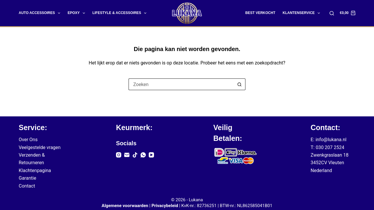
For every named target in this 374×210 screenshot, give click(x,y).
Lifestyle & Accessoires (120, 13)
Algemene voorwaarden (125, 205)
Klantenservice (302, 13)
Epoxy (77, 13)
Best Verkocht (260, 13)
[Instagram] (118, 155)
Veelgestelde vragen (39, 147)
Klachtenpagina (35, 170)
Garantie (27, 178)
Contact (27, 186)
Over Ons (28, 139)
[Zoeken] (332, 13)
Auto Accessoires (41, 13)
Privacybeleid (164, 205)
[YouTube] (151, 155)
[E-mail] (126, 155)
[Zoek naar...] (181, 84)
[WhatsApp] (143, 155)
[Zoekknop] (239, 84)
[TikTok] (135, 155)
